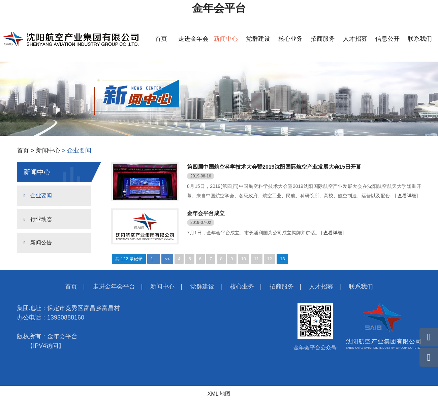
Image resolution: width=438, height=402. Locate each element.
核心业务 (290, 38)
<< (167, 258)
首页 (161, 38)
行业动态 (41, 219)
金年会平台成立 (206, 213)
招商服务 (323, 38)
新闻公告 (41, 242)
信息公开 (387, 38)
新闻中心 (226, 38)
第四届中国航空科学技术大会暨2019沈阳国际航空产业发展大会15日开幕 (274, 167)
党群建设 (258, 38)
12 (269, 258)
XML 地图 (219, 394)
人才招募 (355, 38)
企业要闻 (41, 195)
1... (154, 258)
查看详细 (407, 195)
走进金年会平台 (114, 286)
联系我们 (420, 38)
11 (256, 258)
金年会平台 (219, 8)
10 (243, 258)
